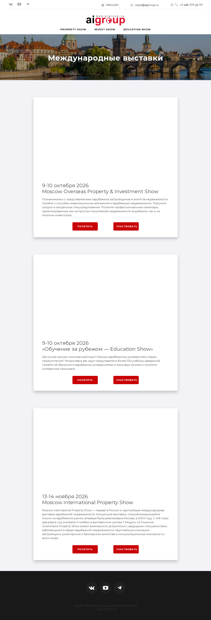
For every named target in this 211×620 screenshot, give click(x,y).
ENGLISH (112, 5)
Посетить (85, 226)
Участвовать (126, 226)
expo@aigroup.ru (147, 5)
